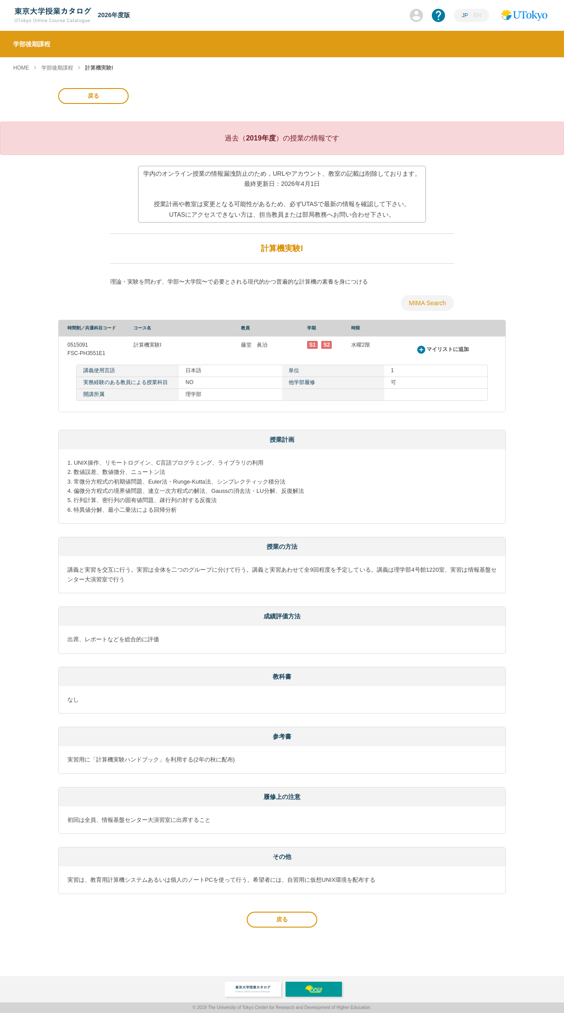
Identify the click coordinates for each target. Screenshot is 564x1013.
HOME (21, 68)
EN (477, 15)
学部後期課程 (57, 68)
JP (465, 15)
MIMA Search (427, 303)
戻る (93, 95)
